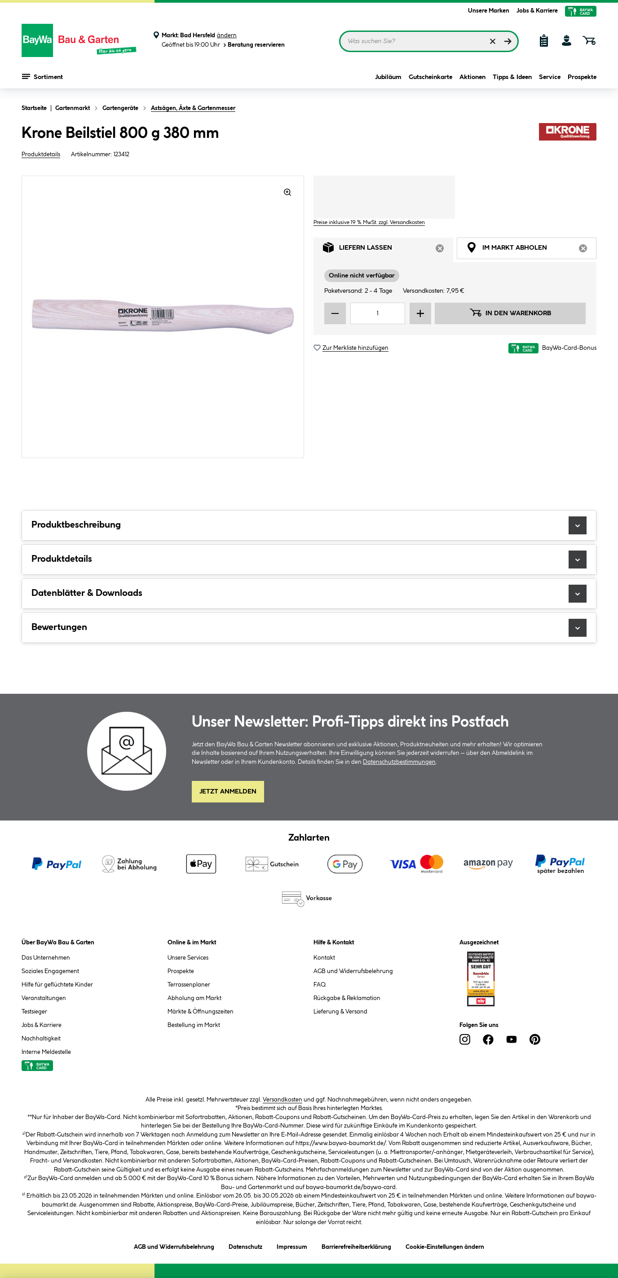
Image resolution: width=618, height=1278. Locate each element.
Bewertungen (309, 628)
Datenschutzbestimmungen (399, 762)
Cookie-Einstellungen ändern (445, 1245)
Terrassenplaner (189, 984)
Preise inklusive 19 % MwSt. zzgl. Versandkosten (369, 222)
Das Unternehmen (46, 958)
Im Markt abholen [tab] (531, 250)
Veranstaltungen (44, 998)
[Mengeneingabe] (377, 313)
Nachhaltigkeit (41, 1038)
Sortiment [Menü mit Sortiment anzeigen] (42, 76)
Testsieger (34, 1011)
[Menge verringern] (335, 313)
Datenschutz (245, 1245)
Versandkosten (282, 1099)
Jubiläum (388, 77)
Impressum (292, 1245)
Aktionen (472, 77)
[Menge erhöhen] (420, 313)
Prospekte (582, 77)
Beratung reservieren (253, 45)
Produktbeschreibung (309, 525)
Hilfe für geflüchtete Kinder (57, 984)
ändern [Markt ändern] (227, 35)
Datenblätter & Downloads (309, 594)
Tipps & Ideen (512, 77)
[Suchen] (508, 41)
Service (550, 77)
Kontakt (324, 958)
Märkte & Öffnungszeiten (201, 1011)
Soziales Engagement (50, 971)
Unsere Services (188, 958)
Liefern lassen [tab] (388, 250)
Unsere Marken (488, 10)
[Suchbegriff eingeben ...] (429, 41)
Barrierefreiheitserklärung (356, 1245)
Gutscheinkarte (430, 77)
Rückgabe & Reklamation (346, 998)
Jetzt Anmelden (227, 792)
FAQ (319, 984)
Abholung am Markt (194, 998)
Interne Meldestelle (46, 1052)
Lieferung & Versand (340, 1011)
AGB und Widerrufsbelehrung (353, 971)
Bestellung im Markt (194, 1025)
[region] (163, 317)
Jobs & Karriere (537, 10)
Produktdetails (41, 154)
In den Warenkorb (510, 312)
